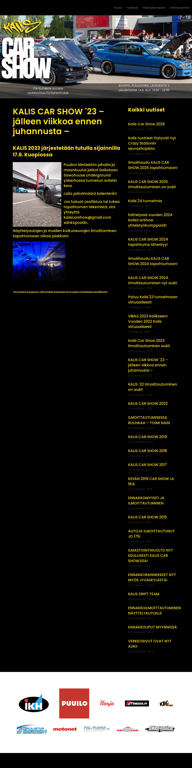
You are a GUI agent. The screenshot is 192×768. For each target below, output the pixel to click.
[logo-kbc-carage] (166, 701)
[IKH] (34, 694)
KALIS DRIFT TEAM (143, 593)
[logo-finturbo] (96, 727)
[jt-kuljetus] (32, 725)
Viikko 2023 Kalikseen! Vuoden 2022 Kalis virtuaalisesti (148, 321)
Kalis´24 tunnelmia (145, 200)
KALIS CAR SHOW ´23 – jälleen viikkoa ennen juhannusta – (148, 365)
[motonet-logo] (65, 728)
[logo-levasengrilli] (128, 727)
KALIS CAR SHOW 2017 (147, 464)
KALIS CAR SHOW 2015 (147, 517)
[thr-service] (160, 727)
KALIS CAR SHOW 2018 (147, 450)
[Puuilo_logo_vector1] (74, 689)
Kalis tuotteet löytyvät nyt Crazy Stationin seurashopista (152, 143)
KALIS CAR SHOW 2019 (147, 436)
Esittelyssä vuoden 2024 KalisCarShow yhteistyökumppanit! (150, 220)
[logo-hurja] (107, 701)
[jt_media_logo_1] (137, 701)
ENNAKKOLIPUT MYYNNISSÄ (152, 627)
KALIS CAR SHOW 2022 (148, 403)
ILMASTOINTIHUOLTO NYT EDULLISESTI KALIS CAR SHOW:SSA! (150, 555)
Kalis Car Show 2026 (146, 124)
